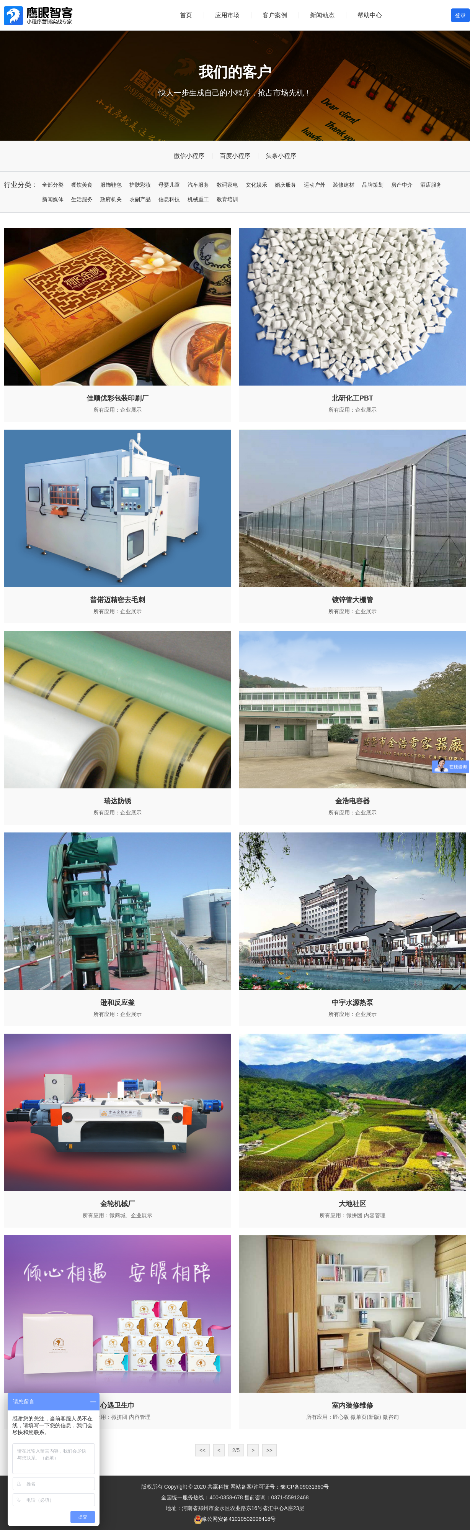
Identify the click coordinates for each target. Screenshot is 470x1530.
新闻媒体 (53, 199)
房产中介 (402, 185)
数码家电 (227, 185)
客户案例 (275, 15)
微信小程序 (189, 156)
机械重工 (198, 199)
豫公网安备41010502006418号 (239, 1519)
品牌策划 (373, 185)
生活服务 (82, 199)
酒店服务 (431, 185)
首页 (186, 15)
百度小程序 (235, 156)
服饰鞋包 (111, 185)
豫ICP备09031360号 (304, 1487)
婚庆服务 (285, 185)
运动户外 (314, 185)
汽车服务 (198, 185)
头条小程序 (281, 156)
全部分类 (53, 185)
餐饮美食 (82, 185)
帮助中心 (369, 15)
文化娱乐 (256, 185)
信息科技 (169, 199)
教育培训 (227, 199)
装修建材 (343, 185)
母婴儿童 (169, 185)
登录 (460, 15)
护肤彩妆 (140, 185)
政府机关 (111, 199)
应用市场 (227, 15)
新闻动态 (322, 15)
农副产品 (140, 199)
